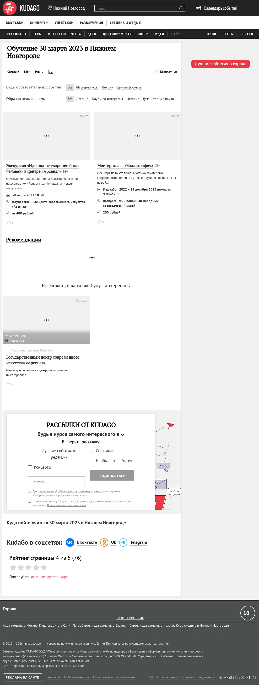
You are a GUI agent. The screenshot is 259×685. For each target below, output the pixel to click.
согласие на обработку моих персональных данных (70, 491)
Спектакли (105, 450)
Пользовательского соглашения (66, 505)
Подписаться (111, 475)
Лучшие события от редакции (59, 454)
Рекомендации (23, 239)
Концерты (42, 467)
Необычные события (114, 460)
